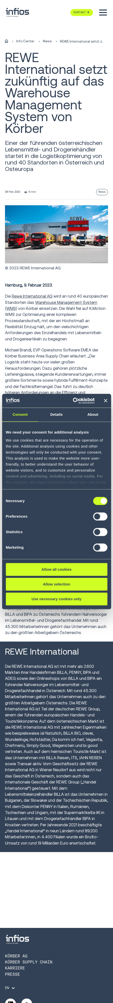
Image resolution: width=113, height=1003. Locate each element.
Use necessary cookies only (56, 599)
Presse (12, 974)
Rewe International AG (32, 296)
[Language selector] (10, 987)
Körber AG (16, 956)
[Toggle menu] (103, 12)
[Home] (6, 41)
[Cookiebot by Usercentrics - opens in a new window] (73, 400)
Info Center (25, 41)
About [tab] (92, 414)
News (47, 41)
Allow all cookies (56, 569)
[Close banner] (105, 401)
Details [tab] (56, 414)
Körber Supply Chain (28, 962)
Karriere (15, 968)
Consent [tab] (20, 414)
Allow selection (56, 584)
